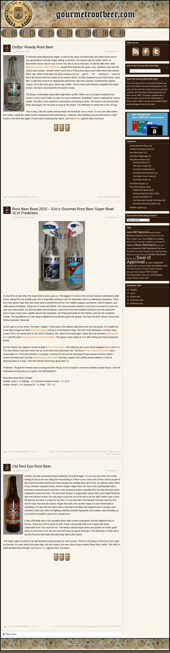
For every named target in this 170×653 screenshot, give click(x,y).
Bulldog (69, 452)
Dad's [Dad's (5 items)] (129, 239)
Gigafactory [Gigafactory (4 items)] (150, 242)
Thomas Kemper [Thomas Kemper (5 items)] (148, 269)
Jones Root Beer (39, 330)
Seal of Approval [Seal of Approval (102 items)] (139, 259)
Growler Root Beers (141, 197)
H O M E (9, 33)
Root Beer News (136, 153)
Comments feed (136, 300)
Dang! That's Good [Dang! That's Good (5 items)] (139, 239)
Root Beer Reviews (138, 187)
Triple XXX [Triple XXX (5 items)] (145, 275)
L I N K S (117, 33)
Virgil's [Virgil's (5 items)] (129, 278)
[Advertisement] (61, 163)
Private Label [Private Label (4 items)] (154, 251)
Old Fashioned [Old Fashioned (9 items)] (149, 248)
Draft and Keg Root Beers (143, 193)
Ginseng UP (90, 452)
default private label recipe (45, 357)
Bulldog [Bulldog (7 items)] (130, 235)
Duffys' (117, 197)
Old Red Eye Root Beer (31, 466)
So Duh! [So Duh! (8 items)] (149, 262)
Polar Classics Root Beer (97, 350)
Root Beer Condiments (142, 169)
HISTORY (64, 33)
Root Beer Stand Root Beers (144, 204)
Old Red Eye (106, 626)
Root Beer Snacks (140, 180)
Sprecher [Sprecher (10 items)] (158, 262)
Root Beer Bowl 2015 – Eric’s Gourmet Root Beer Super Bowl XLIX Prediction (63, 211)
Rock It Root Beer (56, 347)
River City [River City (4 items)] (144, 254)
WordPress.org (136, 303)
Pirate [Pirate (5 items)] (146, 251)
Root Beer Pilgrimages (139, 156)
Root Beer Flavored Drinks (144, 173)
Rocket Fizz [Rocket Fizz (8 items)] (154, 254)
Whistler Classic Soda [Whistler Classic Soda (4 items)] (141, 278)
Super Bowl (116, 454)
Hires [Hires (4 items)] (159, 245)
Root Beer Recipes (137, 183)
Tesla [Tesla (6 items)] (149, 266)
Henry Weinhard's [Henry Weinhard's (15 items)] (145, 244)
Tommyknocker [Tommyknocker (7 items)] (134, 275)
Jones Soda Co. (102, 452)
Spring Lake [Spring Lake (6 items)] (132, 266)
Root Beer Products (138, 159)
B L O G (100, 33)
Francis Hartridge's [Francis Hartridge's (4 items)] (139, 242)
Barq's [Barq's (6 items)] (151, 232)
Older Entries (9, 634)
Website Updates (137, 208)
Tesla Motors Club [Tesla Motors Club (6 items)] (159, 266)
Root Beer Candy (140, 166)
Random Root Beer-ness (25, 217)
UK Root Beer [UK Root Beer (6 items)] (156, 275)
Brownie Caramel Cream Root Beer (43, 67)
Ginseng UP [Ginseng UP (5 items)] (160, 242)
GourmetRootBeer (22, 197)
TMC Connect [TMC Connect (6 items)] (152, 272)
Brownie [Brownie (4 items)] (158, 232)
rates (78, 118)
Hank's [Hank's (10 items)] (130, 245)
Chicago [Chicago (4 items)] (146, 236)
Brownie (111, 197)
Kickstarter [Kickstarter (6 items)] (136, 248)
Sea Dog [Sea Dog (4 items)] (133, 258)
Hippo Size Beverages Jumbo (90, 626)
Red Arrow (116, 626)
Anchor (67, 626)
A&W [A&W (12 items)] (130, 232)
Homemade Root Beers (139, 146)
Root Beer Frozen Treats (143, 176)
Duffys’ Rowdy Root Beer (32, 47)
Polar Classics (114, 452)
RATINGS (46, 33)
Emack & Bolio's (79, 452)
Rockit (108, 454)
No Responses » (112, 51)
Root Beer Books (140, 162)
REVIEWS (27, 33)
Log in (132, 293)
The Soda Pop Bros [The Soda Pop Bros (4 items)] (134, 269)
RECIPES (83, 33)
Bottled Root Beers (23, 51)
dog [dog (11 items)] (150, 238)
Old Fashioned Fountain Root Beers (147, 200)
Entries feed (135, 297)
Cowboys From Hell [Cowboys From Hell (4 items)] (156, 236)
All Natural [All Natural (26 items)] (140, 232)
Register (133, 290)
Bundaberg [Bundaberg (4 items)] (138, 236)
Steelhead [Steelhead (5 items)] (142, 266)
